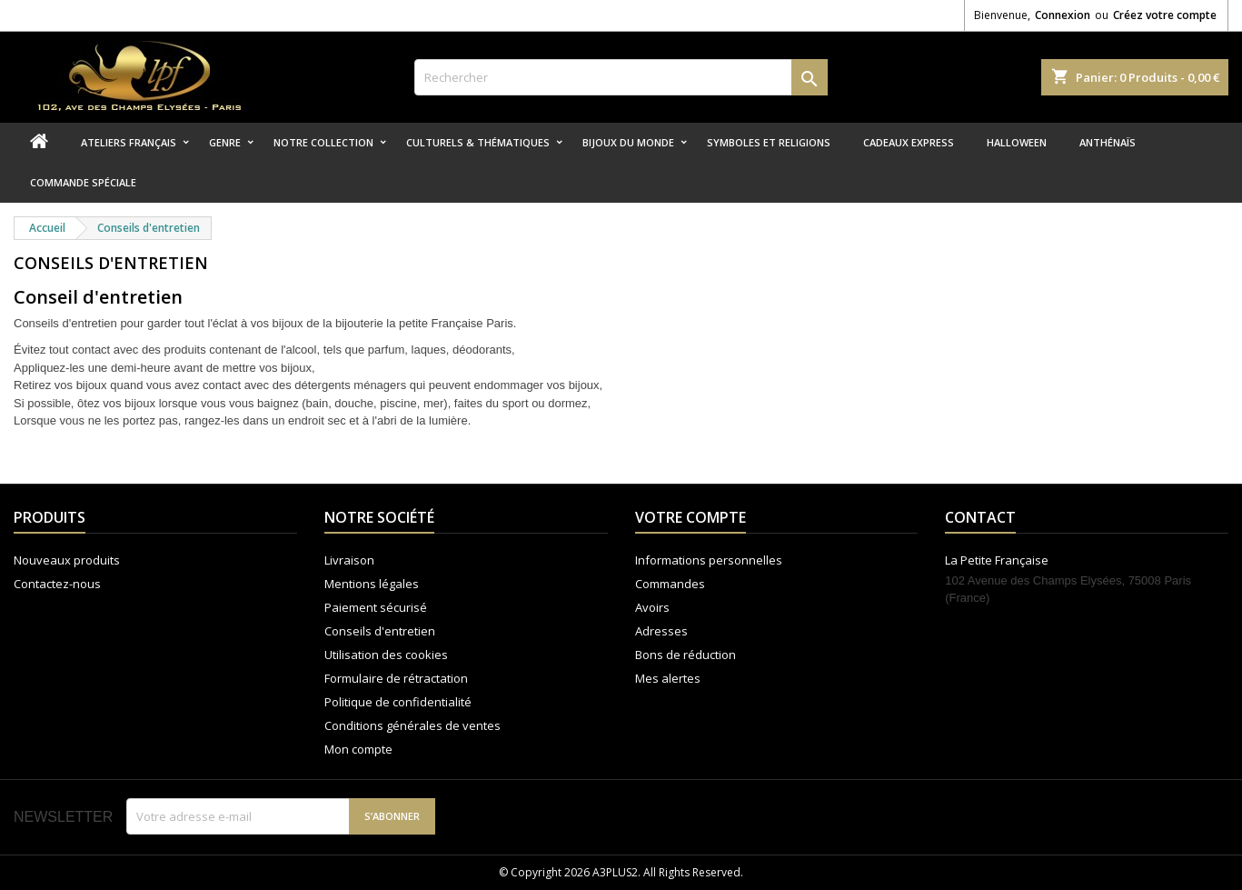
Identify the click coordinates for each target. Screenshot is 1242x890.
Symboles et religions (768, 142)
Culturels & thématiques (478, 142)
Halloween (1017, 142)
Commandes (670, 583)
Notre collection (323, 142)
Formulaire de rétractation (396, 678)
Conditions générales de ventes (412, 725)
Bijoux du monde (628, 142)
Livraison (349, 560)
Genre (225, 142)
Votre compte (690, 517)
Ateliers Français (128, 142)
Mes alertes (667, 678)
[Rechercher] (621, 77)
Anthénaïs (1107, 142)
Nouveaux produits (67, 560)
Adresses (661, 631)
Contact (980, 517)
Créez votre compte (1165, 15)
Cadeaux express (908, 142)
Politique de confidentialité (398, 702)
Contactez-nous (57, 583)
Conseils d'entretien (379, 631)
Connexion (1062, 15)
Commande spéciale (83, 182)
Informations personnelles (708, 560)
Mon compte (358, 749)
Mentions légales (371, 583)
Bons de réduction (685, 654)
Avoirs (652, 607)
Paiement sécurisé (375, 607)
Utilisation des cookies (386, 654)
